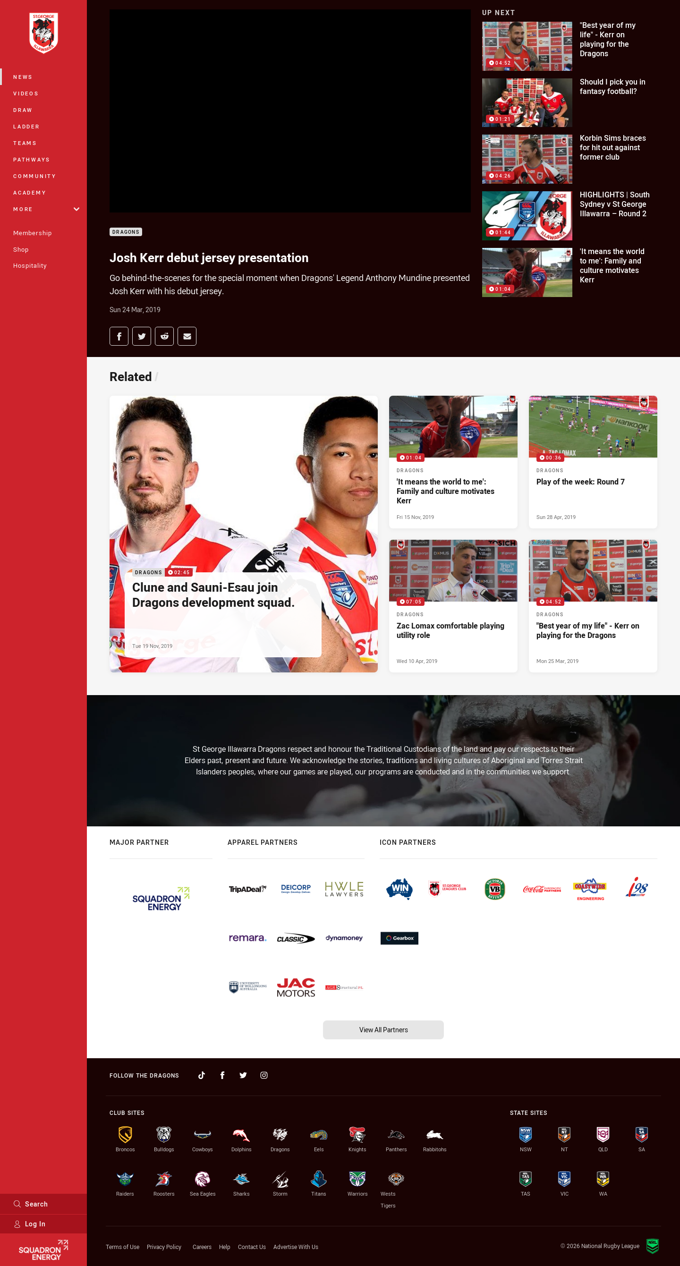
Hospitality (30, 265)
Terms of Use (122, 1246)
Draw (23, 109)
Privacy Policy (164, 1246)
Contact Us (252, 1246)
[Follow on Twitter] (243, 1075)
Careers (202, 1246)
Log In (29, 1223)
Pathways (32, 159)
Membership (32, 233)
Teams (25, 142)
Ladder (26, 126)
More (46, 208)
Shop (21, 249)
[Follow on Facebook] (222, 1075)
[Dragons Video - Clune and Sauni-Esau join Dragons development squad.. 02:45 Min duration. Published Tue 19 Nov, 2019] (244, 534)
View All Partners (383, 1029)
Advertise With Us (295, 1246)
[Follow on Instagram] (264, 1075)
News (23, 76)
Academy (29, 192)
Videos (26, 93)
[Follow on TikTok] (201, 1075)
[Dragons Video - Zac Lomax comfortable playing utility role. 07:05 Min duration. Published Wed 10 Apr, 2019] (453, 606)
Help (224, 1246)
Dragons (125, 232)
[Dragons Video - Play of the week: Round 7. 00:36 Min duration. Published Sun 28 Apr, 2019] (593, 462)
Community (35, 175)
